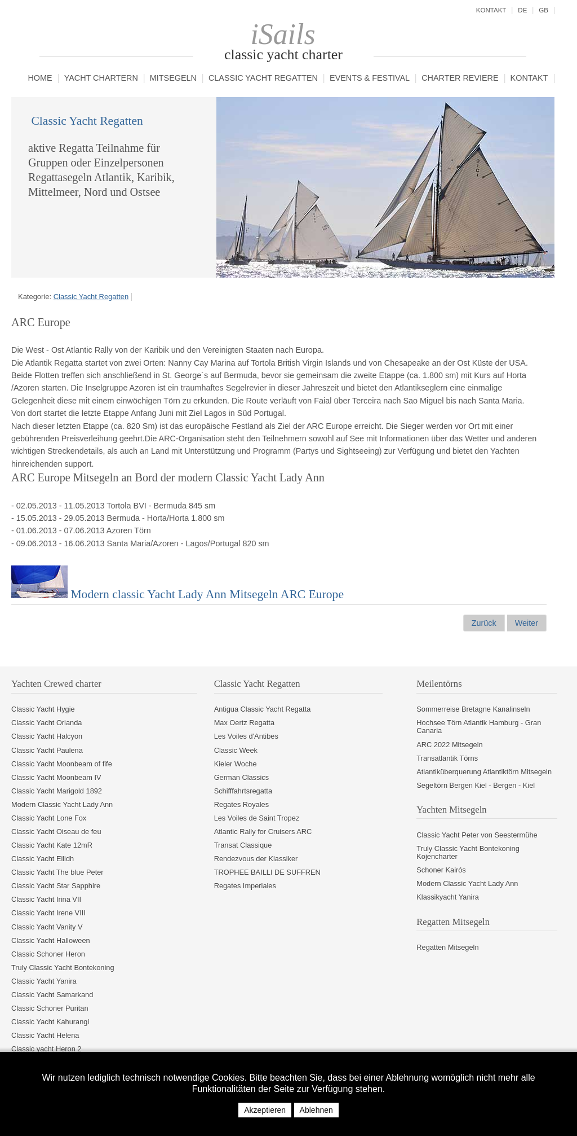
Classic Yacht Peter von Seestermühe (476, 835)
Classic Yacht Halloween (50, 940)
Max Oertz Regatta (244, 722)
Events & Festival (370, 78)
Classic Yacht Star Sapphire (55, 885)
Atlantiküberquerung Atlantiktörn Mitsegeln (484, 771)
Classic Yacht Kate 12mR (51, 845)
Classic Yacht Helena (45, 1035)
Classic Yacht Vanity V (47, 927)
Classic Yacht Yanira (44, 981)
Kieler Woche (235, 764)
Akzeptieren (265, 1110)
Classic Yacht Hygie (43, 709)
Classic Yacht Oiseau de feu (56, 831)
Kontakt (529, 78)
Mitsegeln (173, 78)
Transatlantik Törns (447, 758)
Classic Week (236, 750)
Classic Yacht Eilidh (42, 858)
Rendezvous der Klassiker (256, 858)
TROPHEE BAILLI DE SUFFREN (267, 872)
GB (543, 10)
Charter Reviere (459, 78)
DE (522, 10)
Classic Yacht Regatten (263, 78)
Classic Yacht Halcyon (46, 736)
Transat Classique (243, 845)
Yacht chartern (101, 78)
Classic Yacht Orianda (46, 722)
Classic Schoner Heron (48, 954)
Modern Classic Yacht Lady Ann (62, 804)
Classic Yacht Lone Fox (48, 818)
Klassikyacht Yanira (447, 897)
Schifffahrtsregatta (243, 791)
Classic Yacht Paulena (47, 750)
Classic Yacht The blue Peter (57, 872)
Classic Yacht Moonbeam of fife (61, 764)
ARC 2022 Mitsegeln (449, 744)
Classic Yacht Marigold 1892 (56, 791)
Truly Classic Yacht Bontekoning (62, 967)
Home (40, 78)
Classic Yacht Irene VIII (48, 913)
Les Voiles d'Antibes (246, 736)
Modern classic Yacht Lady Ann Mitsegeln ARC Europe (177, 594)
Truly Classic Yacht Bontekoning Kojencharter (468, 852)
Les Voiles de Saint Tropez (257, 818)
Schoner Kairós (441, 870)
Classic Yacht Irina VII (46, 899)
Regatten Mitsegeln (447, 947)
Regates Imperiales (245, 885)
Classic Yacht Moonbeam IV (56, 777)
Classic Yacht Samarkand (52, 994)
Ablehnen (316, 1110)
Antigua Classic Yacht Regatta (262, 709)
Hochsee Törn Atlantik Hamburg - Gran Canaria (478, 726)
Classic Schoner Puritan (49, 1008)
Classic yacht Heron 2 (46, 1049)
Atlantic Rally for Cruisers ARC (263, 831)
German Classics (241, 777)
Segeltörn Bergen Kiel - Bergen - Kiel (475, 785)
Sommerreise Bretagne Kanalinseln (473, 709)
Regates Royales (241, 804)
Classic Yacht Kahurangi (50, 1021)
